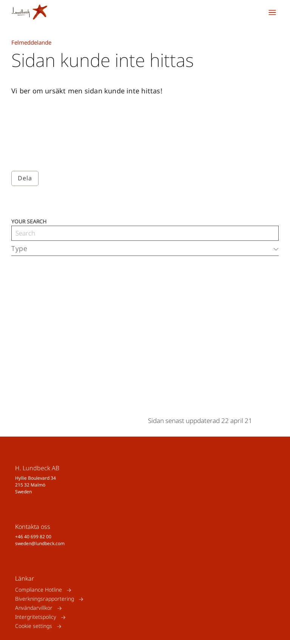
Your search (28, 221)
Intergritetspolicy (35, 617)
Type (19, 248)
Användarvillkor (33, 608)
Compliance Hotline (38, 589)
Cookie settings (33, 626)
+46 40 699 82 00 (33, 536)
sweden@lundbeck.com (40, 543)
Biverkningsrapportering (44, 599)
